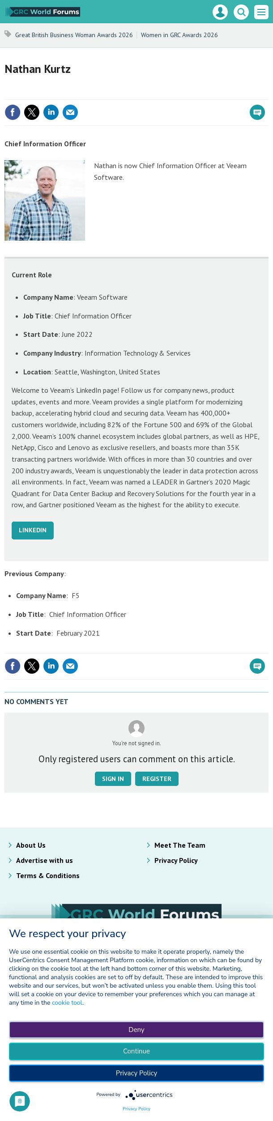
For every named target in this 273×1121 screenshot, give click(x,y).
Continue (136, 1051)
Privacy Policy (176, 860)
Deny (136, 1029)
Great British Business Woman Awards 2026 (74, 35)
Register (156, 779)
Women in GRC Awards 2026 (179, 35)
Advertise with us (44, 860)
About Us (31, 845)
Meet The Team (179, 845)
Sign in (113, 779)
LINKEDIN (33, 530)
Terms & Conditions (48, 875)
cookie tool (67, 1002)
